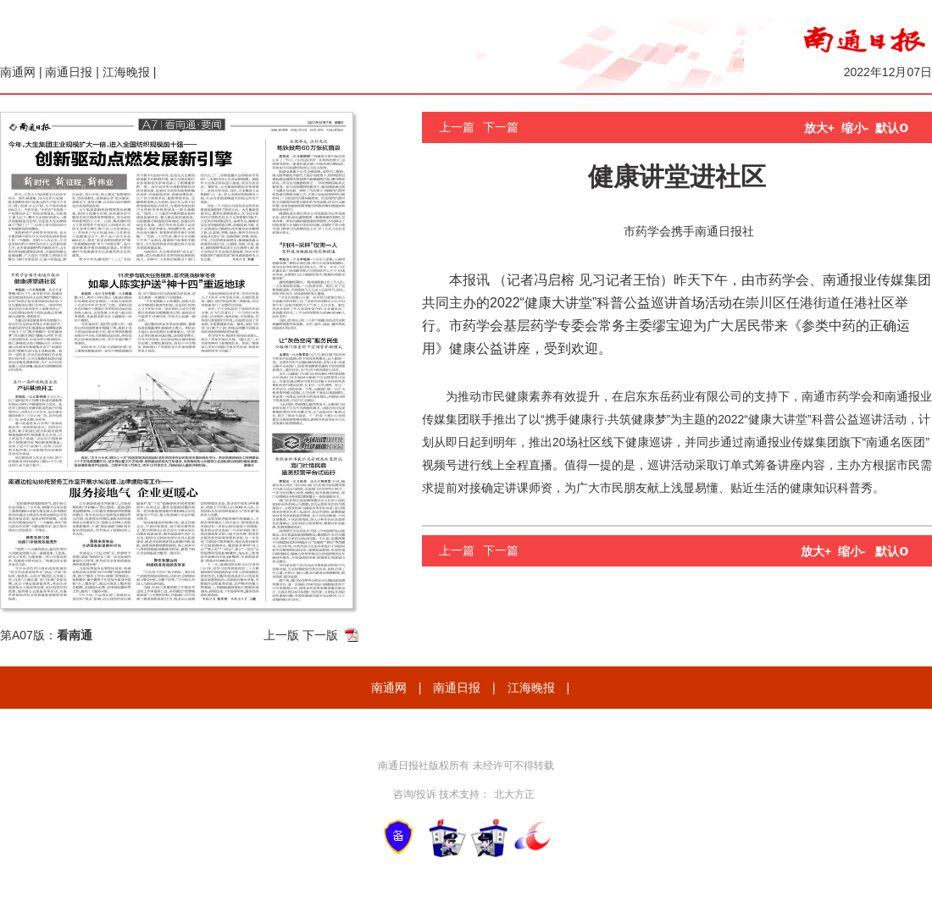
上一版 (281, 635)
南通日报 (68, 72)
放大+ (819, 128)
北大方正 (514, 794)
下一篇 (501, 127)
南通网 (18, 72)
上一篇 (456, 127)
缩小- (855, 128)
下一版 (320, 635)
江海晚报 (126, 72)
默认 (891, 128)
